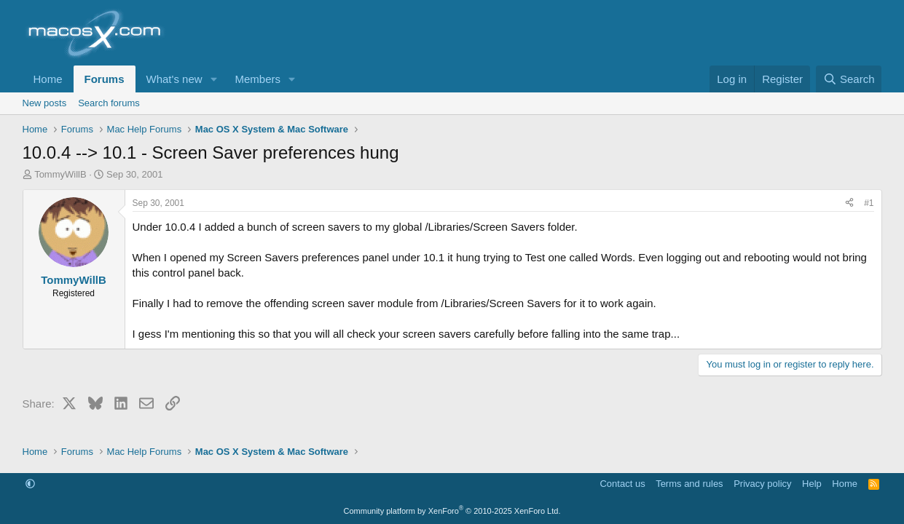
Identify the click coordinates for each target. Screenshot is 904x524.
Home (48, 79)
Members (257, 79)
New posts (45, 103)
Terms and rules (689, 483)
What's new (174, 79)
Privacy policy (762, 483)
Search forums (109, 103)
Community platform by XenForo (452, 511)
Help (812, 483)
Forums (104, 79)
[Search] (849, 79)
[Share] (849, 203)
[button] (213, 79)
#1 (868, 203)
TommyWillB (60, 174)
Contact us (622, 483)
